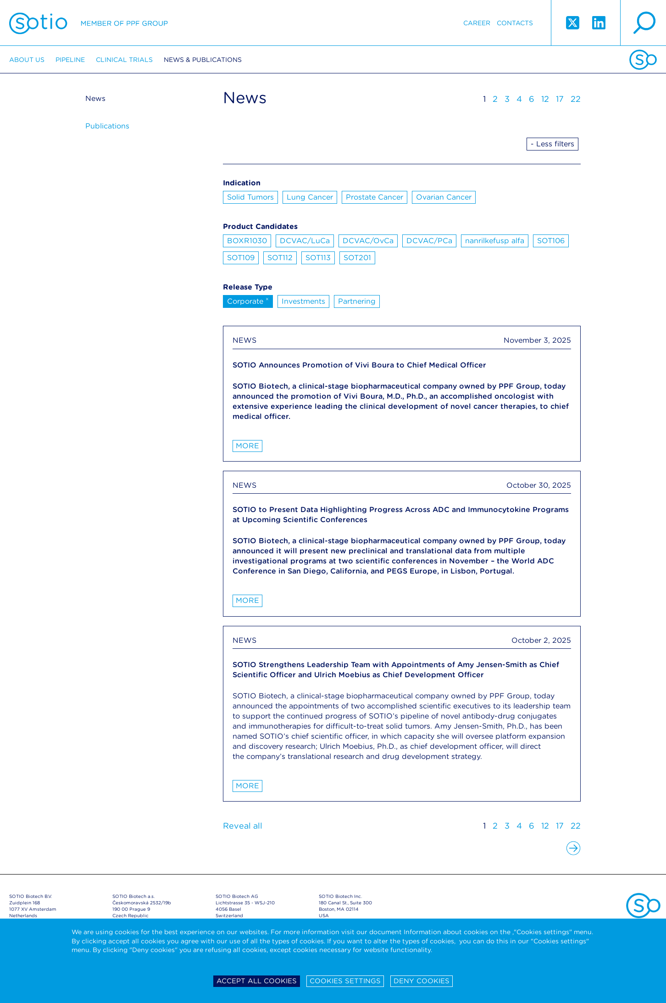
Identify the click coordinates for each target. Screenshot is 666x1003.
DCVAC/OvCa (368, 240)
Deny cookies (422, 981)
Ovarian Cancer (444, 197)
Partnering (357, 301)
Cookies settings (345, 981)
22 (576, 99)
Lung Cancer (310, 197)
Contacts (515, 23)
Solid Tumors (250, 197)
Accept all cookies (256, 981)
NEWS (244, 340)
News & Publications (203, 59)
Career (476, 23)
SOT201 (357, 257)
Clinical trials (124, 59)
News (95, 98)
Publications (107, 126)
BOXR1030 (247, 240)
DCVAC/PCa (429, 240)
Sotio (88, 23)
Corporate (248, 300)
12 (545, 99)
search (643, 23)
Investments (303, 301)
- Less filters (552, 143)
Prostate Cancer (374, 197)
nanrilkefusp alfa (494, 240)
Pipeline (70, 59)
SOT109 (241, 257)
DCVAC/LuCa (305, 240)
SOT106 (551, 240)
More (247, 445)
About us (26, 59)
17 (560, 99)
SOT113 (318, 257)
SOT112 (280, 257)
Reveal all (242, 825)
